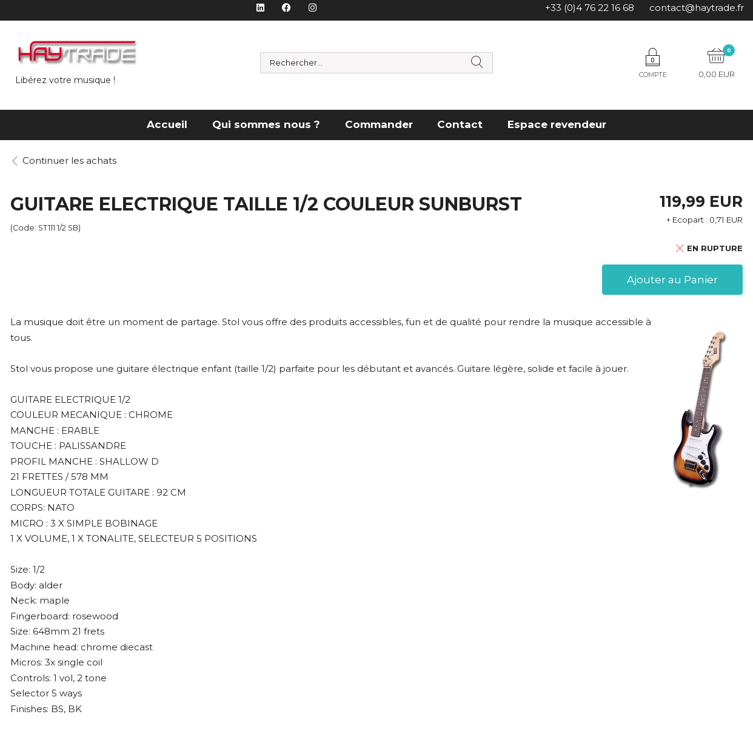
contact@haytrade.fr (696, 7)
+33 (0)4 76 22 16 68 (589, 7)
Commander (379, 124)
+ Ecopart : (687, 219)
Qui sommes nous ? (266, 124)
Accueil (167, 124)
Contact (460, 124)
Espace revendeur (556, 124)
